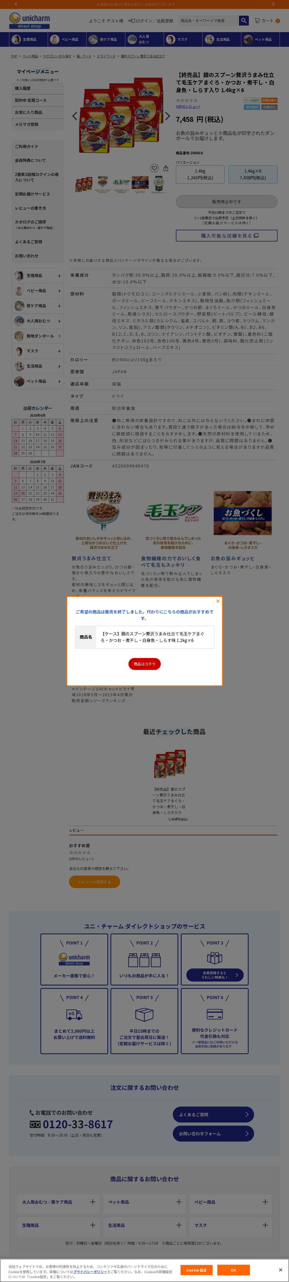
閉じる (217, 601)
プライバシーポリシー (90, 1271)
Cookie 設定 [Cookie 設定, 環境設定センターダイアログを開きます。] (196, 1269)
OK (233, 1269)
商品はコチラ (145, 664)
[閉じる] (280, 1269)
